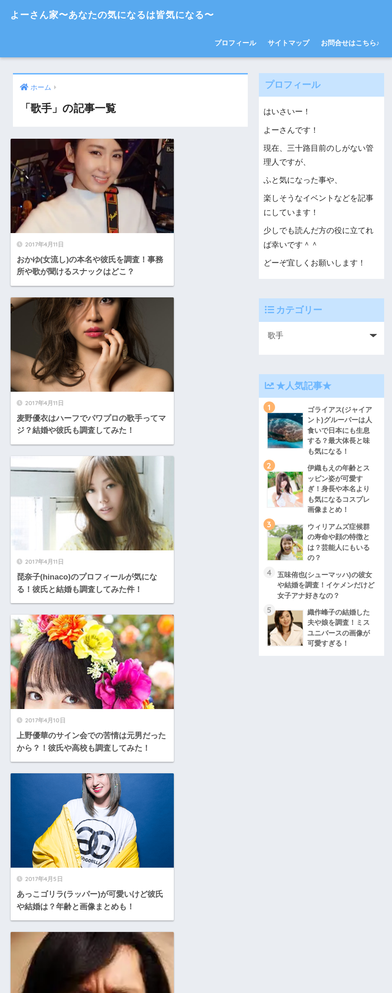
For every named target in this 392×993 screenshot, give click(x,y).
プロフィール (235, 43)
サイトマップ (288, 43)
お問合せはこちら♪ (350, 43)
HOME (196, 954)
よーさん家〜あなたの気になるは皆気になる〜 (130, 14)
